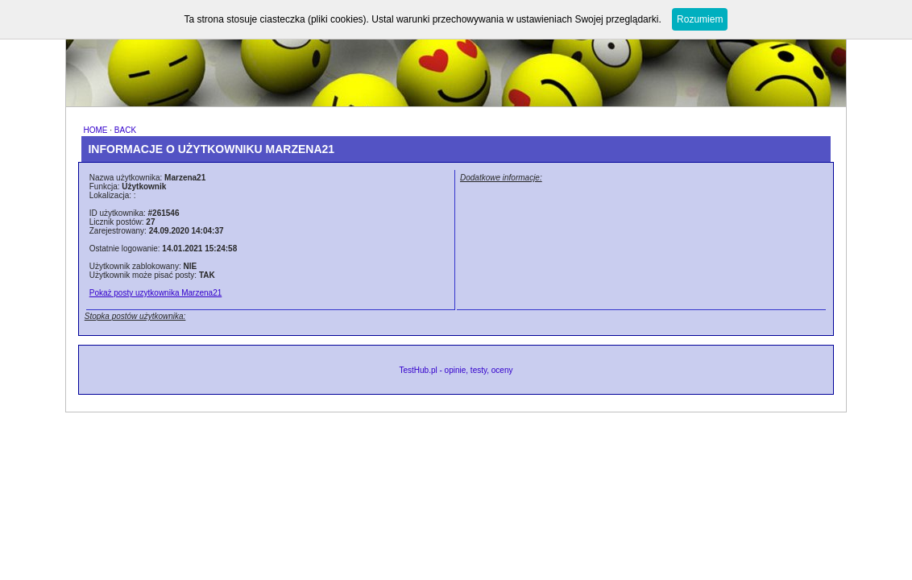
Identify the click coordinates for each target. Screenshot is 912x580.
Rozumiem (700, 19)
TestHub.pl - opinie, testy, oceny (455, 370)
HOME (95, 130)
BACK (125, 130)
